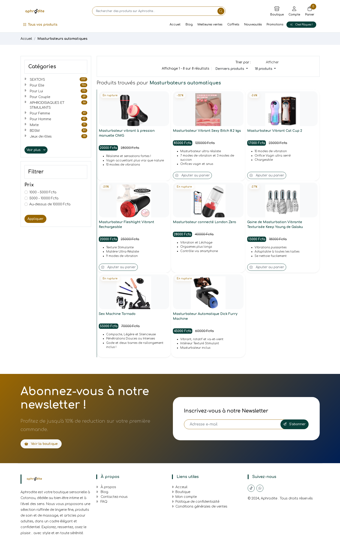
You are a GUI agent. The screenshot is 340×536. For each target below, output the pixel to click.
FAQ (101, 501)
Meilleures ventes (210, 24)
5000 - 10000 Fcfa (43, 198)
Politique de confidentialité (195, 501)
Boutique (181, 492)
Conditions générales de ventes (199, 506)
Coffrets (233, 24)
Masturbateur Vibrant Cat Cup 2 (274, 130)
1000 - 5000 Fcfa (42, 192)
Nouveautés (253, 24)
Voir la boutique (41, 444)
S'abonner (294, 424)
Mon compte (184, 497)
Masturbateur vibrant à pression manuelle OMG (127, 133)
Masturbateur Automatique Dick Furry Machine (205, 316)
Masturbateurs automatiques (62, 38)
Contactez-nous (112, 497)
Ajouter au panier (192, 175)
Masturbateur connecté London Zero (204, 222)
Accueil (175, 24)
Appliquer (35, 219)
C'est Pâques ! (301, 24)
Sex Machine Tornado (117, 314)
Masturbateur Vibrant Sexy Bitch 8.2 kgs (207, 130)
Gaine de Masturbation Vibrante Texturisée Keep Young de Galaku (275, 224)
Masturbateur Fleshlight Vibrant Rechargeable (127, 224)
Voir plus (36, 150)
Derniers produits (230, 69)
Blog (189, 24)
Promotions (275, 24)
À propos (106, 487)
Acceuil (179, 487)
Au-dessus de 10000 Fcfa (49, 204)
